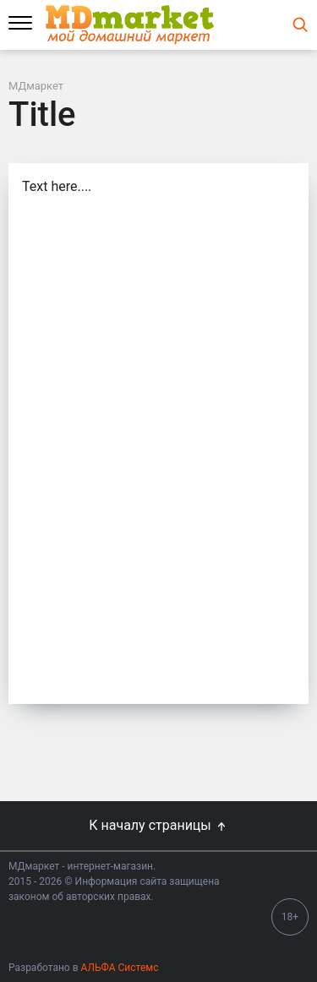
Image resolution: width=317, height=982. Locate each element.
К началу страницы (158, 825)
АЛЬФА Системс (119, 968)
